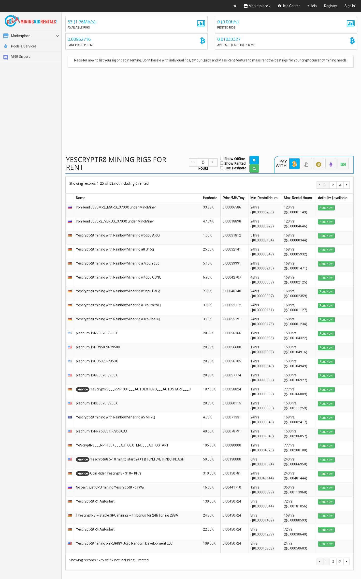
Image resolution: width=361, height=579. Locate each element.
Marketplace (257, 6)
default (324, 198)
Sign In (350, 6)
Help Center (289, 6)
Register (330, 6)
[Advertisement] (209, 106)
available (340, 198)
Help (312, 6)
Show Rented (232, 163)
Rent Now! (326, 207)
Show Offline (232, 158)
